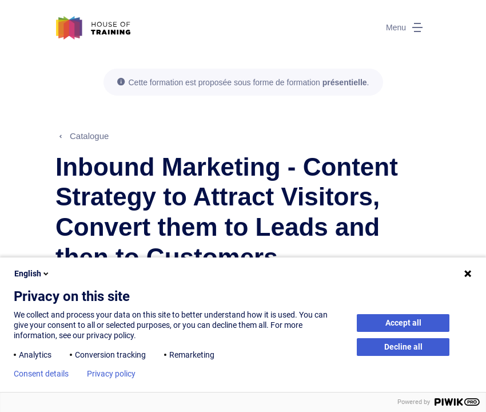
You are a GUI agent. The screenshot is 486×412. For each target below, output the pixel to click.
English (32, 273)
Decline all (403, 346)
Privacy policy (111, 373)
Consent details (41, 373)
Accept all (403, 322)
